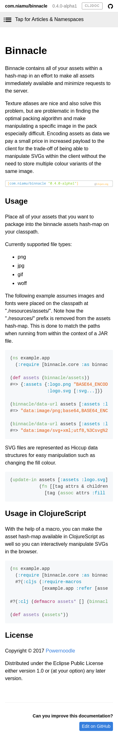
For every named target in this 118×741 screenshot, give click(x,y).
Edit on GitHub (96, 726)
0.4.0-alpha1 (65, 5)
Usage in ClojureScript (45, 513)
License (19, 635)
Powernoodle (60, 650)
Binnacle (26, 50)
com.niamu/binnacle (26, 5)
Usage (16, 201)
